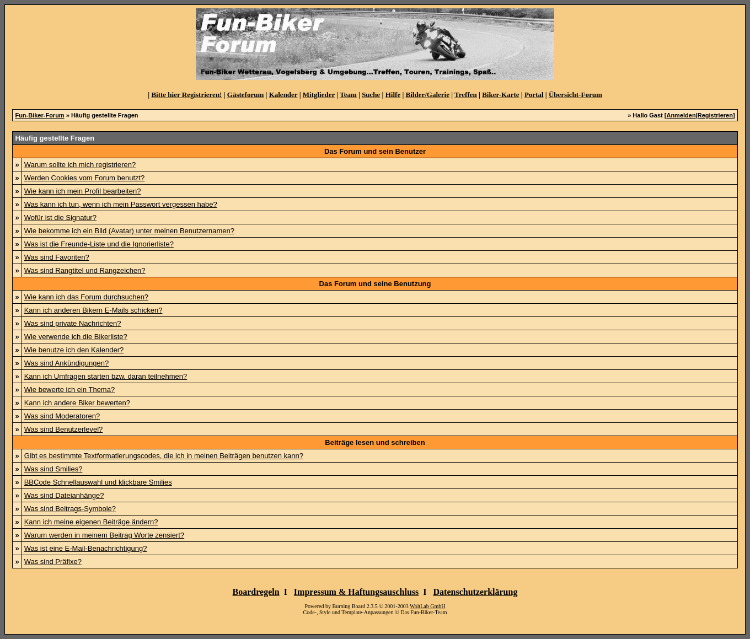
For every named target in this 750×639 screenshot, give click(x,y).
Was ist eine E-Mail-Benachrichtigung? (85, 548)
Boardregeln (256, 592)
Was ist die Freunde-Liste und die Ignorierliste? (99, 244)
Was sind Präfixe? (53, 561)
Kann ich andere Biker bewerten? (77, 403)
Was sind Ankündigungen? (66, 363)
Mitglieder (319, 94)
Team (348, 94)
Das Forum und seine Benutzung (375, 284)
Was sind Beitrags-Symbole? (70, 508)
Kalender (283, 94)
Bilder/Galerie (427, 94)
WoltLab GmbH (427, 606)
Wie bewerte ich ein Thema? (69, 389)
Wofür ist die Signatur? (60, 217)
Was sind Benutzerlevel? (63, 429)
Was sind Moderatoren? (62, 416)
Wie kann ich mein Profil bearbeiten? (82, 191)
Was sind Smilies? (53, 469)
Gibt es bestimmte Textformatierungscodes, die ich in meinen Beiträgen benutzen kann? (163, 456)
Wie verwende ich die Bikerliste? (75, 336)
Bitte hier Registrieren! (186, 94)
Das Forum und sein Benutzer (375, 151)
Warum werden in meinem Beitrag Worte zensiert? (104, 535)
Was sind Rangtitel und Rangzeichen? (85, 270)
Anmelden (680, 115)
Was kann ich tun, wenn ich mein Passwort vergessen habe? (120, 204)
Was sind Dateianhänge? (64, 495)
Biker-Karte (500, 94)
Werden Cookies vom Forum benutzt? (84, 178)
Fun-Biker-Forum (39, 115)
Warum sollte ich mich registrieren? (80, 164)
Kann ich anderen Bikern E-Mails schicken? (93, 310)
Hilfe (392, 94)
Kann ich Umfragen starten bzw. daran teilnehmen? (106, 376)
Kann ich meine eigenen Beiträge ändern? (91, 522)
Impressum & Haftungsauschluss (356, 592)
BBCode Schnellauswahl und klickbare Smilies (98, 482)
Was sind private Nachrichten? (72, 323)
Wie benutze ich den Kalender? (74, 350)
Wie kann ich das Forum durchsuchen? (86, 297)
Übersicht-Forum (575, 94)
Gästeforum (245, 94)
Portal (534, 94)
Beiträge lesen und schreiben (375, 442)
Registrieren (715, 115)
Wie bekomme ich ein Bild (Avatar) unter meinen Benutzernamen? (129, 231)
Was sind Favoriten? (56, 257)
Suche (371, 94)
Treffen (465, 94)
